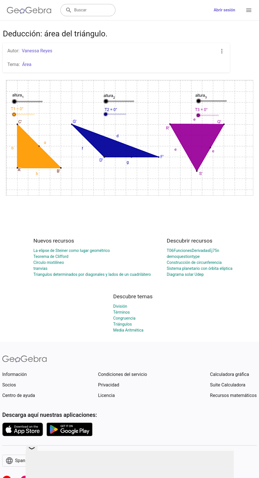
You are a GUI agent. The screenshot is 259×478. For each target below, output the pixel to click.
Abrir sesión (224, 10)
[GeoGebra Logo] (29, 10)
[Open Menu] (248, 10)
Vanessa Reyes (37, 50)
